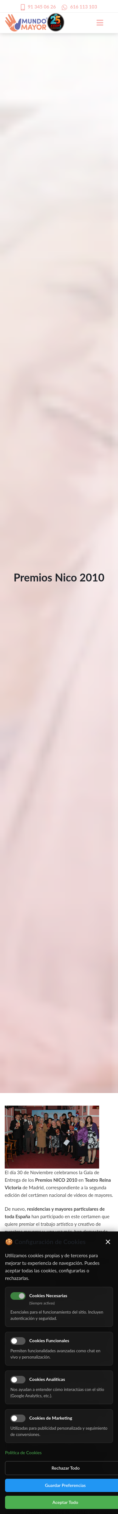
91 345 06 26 (42, 6)
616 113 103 (83, 6)
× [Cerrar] (108, 1241)
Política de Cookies (23, 1452)
